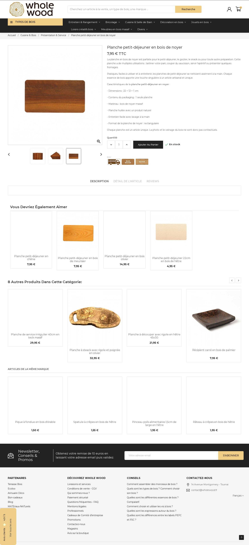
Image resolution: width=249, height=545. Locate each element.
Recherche (188, 9)
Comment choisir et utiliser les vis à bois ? (150, 506)
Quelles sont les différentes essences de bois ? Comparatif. (152, 499)
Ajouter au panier (148, 144)
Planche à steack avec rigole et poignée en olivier (95, 352)
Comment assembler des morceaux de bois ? (152, 484)
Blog (10, 502)
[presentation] (232, 280)
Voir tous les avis (10, 528)
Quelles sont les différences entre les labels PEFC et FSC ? (154, 517)
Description (99, 181)
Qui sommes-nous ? (78, 493)
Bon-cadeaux (15, 497)
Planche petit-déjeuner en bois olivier (124, 258)
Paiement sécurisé (77, 497)
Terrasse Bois (15, 484)
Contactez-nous (76, 524)
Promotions (74, 519)
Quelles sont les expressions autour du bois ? (151, 510)
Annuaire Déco (16, 493)
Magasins (72, 528)
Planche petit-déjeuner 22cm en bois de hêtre (171, 260)
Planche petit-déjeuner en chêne (31, 258)
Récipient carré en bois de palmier (214, 350)
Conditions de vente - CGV (82, 488)
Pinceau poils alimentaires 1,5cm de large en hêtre (154, 424)
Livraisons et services (79, 484)
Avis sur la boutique (78, 533)
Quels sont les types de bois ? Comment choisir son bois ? (153, 491)
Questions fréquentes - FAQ (82, 502)
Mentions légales (76, 506)
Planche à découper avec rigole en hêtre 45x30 (154, 336)
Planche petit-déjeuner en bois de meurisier (78, 260)
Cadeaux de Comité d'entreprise (85, 515)
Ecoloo (11, 488)
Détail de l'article (127, 181)
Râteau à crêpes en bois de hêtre (214, 422)
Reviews (153, 181)
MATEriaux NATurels (19, 506)
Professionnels (75, 510)
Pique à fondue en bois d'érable (35, 422)
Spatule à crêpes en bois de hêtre (94, 422)
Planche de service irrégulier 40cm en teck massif (35, 336)
